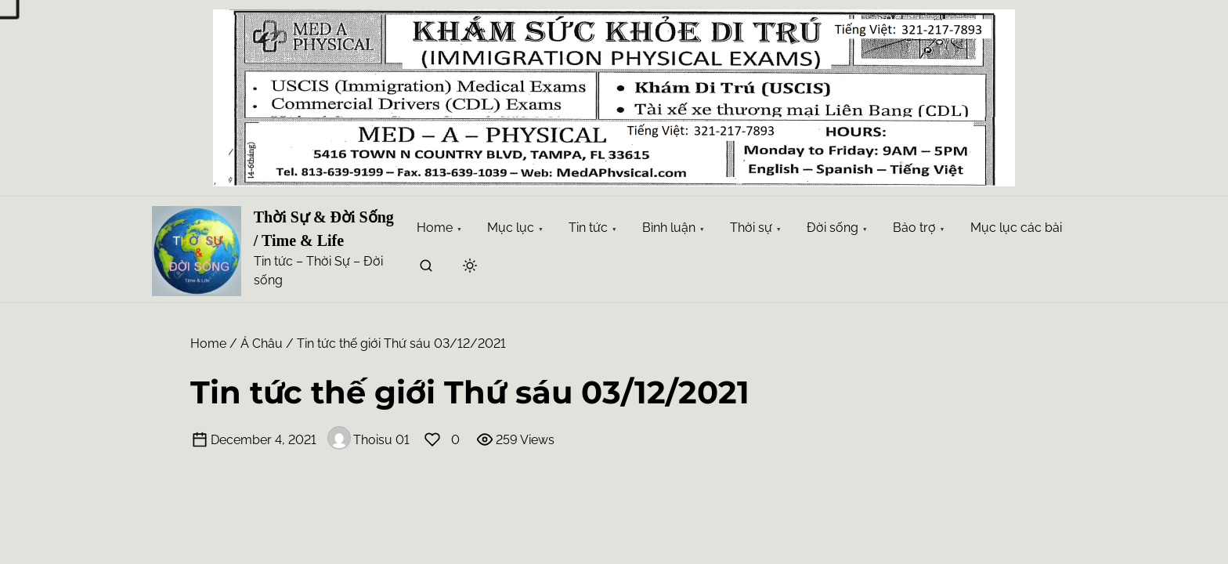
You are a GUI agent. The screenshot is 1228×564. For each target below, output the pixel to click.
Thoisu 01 (368, 439)
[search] (426, 268)
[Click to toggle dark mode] (470, 267)
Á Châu (261, 343)
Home (208, 343)
